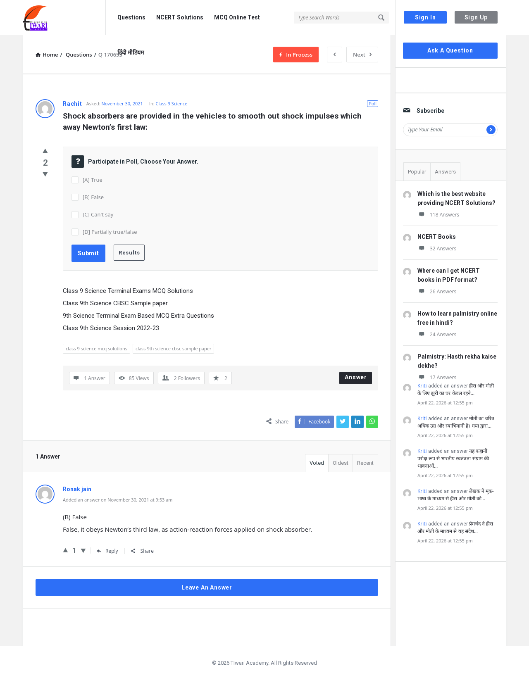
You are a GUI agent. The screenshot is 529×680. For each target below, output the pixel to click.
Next (362, 54)
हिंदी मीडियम (130, 52)
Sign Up (476, 17)
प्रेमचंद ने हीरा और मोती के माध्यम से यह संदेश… (455, 527)
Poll (372, 103)
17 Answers (436, 377)
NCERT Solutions (179, 17)
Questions (131, 17)
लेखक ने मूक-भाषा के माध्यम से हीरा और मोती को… (455, 494)
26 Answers (436, 291)
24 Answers (436, 334)
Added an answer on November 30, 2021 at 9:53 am (117, 500)
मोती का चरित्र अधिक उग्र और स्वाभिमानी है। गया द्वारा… (455, 422)
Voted (317, 463)
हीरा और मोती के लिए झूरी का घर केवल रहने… (455, 389)
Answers (445, 172)
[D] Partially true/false (110, 231)
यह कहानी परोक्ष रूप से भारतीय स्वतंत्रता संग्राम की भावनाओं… (453, 458)
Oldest (340, 463)
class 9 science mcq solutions (96, 348)
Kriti (422, 385)
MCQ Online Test (237, 17)
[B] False (93, 197)
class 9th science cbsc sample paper (174, 348)
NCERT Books (436, 236)
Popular (417, 172)
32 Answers (436, 248)
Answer (356, 377)
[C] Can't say (98, 214)
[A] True (92, 179)
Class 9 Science (172, 103)
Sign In (425, 17)
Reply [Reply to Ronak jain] (107, 550)
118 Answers (438, 214)
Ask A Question (450, 50)
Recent (365, 463)
